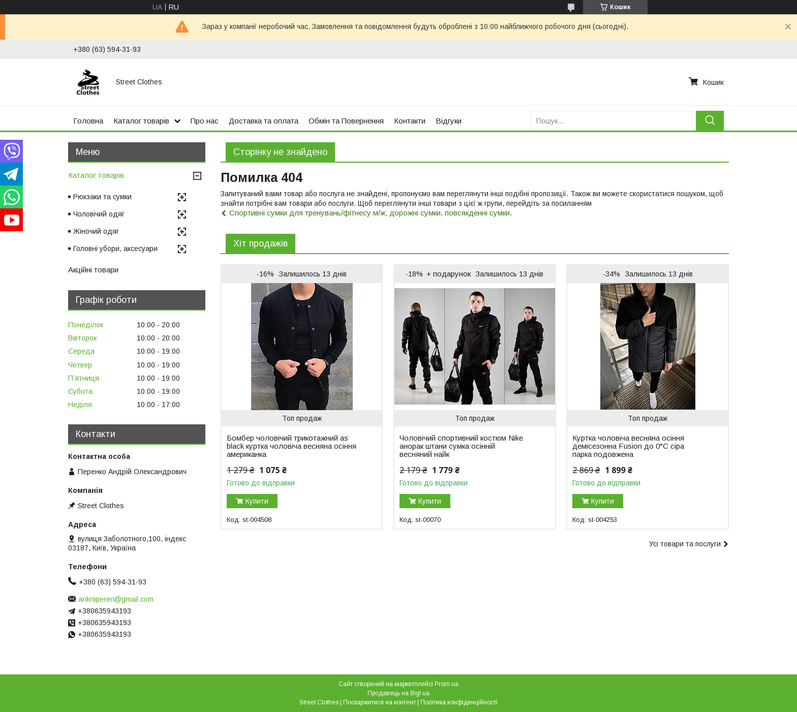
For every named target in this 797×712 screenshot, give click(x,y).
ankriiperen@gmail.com (116, 599)
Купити (257, 501)
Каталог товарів (141, 120)
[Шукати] (710, 121)
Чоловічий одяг (99, 214)
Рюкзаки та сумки (102, 197)
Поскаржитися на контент (379, 702)
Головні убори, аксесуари (115, 248)
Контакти (409, 120)
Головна (88, 120)
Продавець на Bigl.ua (398, 693)
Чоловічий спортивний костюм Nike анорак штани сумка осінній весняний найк (461, 446)
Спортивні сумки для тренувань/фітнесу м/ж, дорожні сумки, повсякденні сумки (369, 212)
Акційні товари (93, 269)
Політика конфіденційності (459, 702)
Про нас (205, 120)
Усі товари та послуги (685, 544)
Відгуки (449, 120)
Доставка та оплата (263, 120)
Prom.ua (446, 684)
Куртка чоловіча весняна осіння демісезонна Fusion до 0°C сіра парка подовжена (628, 446)
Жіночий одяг (96, 231)
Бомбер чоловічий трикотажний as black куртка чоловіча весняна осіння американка (291, 446)
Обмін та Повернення (346, 120)
